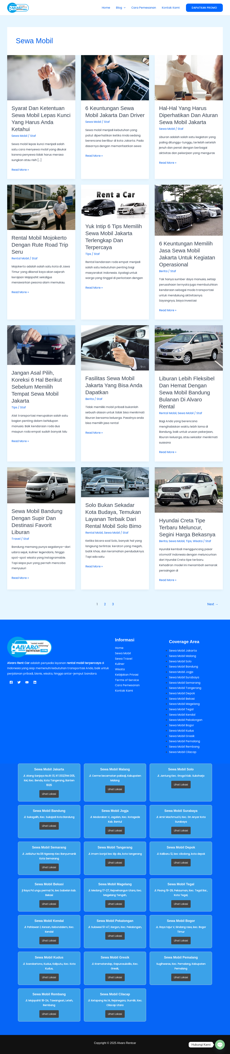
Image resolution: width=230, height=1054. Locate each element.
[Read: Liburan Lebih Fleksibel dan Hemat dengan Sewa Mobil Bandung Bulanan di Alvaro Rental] (189, 348)
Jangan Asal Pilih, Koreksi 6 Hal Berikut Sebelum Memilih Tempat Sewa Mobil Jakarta (37, 387)
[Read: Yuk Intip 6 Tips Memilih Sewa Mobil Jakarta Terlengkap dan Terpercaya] (115, 201)
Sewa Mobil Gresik (182, 736)
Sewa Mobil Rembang (184, 747)
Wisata (198, 541)
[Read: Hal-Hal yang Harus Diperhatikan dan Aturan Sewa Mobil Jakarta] (189, 78)
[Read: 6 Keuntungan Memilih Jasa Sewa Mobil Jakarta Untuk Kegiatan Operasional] (189, 210)
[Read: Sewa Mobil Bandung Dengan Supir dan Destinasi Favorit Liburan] (41, 485)
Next (212, 604)
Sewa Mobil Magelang (184, 704)
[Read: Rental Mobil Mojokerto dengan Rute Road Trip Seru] (41, 207)
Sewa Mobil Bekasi (182, 699)
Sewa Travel (123, 659)
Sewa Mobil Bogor (181, 725)
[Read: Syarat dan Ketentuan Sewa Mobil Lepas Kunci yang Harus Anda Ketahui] (41, 78)
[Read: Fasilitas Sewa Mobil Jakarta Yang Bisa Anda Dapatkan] (115, 348)
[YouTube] (27, 682)
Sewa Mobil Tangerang (185, 688)
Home (106, 8)
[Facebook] (11, 682)
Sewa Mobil (19, 136)
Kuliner (120, 664)
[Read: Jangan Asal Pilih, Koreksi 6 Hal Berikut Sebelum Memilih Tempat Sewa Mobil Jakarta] (41, 345)
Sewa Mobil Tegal (181, 709)
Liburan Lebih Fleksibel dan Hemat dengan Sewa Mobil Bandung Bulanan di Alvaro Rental (187, 392)
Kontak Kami (171, 8)
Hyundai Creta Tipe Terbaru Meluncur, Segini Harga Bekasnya (187, 527)
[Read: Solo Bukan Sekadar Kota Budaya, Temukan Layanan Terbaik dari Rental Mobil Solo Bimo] (115, 482)
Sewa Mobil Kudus (181, 731)
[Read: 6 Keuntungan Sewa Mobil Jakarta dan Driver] (115, 78)
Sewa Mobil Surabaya (184, 677)
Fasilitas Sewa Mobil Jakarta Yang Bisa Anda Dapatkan (113, 385)
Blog (121, 8)
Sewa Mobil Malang (182, 656)
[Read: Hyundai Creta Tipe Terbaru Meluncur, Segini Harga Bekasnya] (189, 490)
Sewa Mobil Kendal (182, 715)
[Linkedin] (34, 682)
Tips (88, 254)
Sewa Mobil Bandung (183, 666)
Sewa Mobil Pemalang (184, 741)
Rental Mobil (20, 258)
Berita (163, 271)
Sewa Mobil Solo (180, 661)
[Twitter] (19, 682)
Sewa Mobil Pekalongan (185, 720)
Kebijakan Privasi (126, 675)
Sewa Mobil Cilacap (182, 752)
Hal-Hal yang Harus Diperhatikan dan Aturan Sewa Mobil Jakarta (188, 115)
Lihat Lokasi (49, 794)
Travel (16, 539)
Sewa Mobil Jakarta (183, 651)
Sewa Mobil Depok (182, 693)
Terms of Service (127, 680)
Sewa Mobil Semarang (184, 683)
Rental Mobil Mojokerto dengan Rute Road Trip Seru (40, 245)
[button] (124, 8)
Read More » (20, 169)
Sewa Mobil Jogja (181, 672)
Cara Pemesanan (143, 8)
